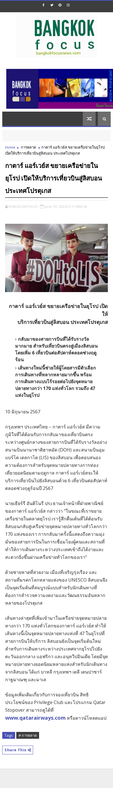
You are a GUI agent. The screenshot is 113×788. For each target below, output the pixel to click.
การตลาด (28, 147)
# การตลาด (28, 735)
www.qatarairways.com (35, 717)
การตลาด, (80, 206)
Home (10, 147)
